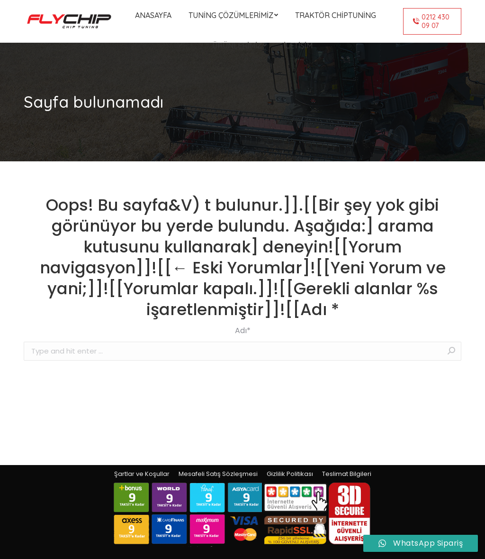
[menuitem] (153, 15)
